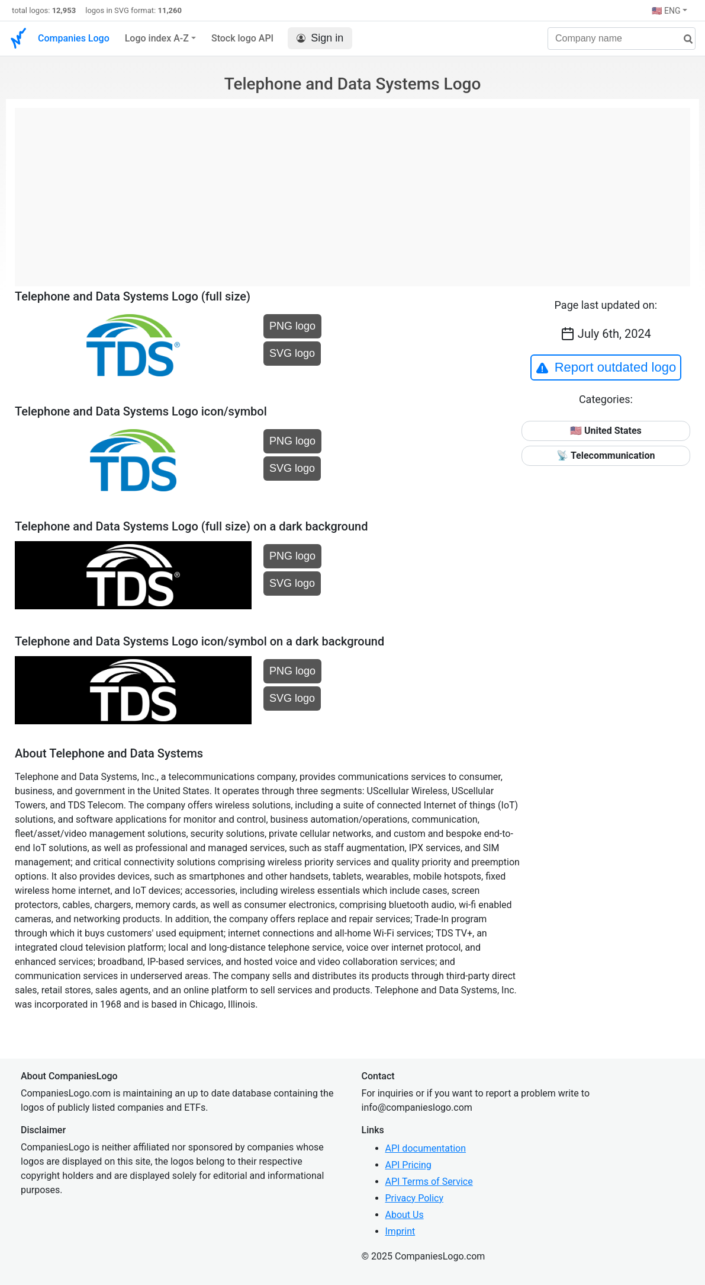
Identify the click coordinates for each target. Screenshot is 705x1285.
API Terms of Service (429, 1181)
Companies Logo (74, 38)
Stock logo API (242, 38)
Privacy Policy (414, 1198)
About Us (404, 1214)
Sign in (320, 38)
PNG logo (292, 326)
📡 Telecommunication (605, 455)
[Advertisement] (352, 191)
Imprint (400, 1231)
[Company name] (622, 38)
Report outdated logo (606, 367)
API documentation (425, 1148)
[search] (684, 39)
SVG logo (292, 353)
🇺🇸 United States (606, 430)
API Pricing (408, 1165)
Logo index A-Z (157, 38)
